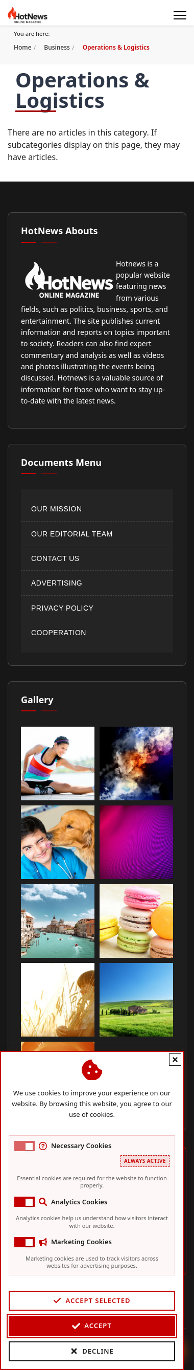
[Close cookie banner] (165, 1059)
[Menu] (180, 15)
